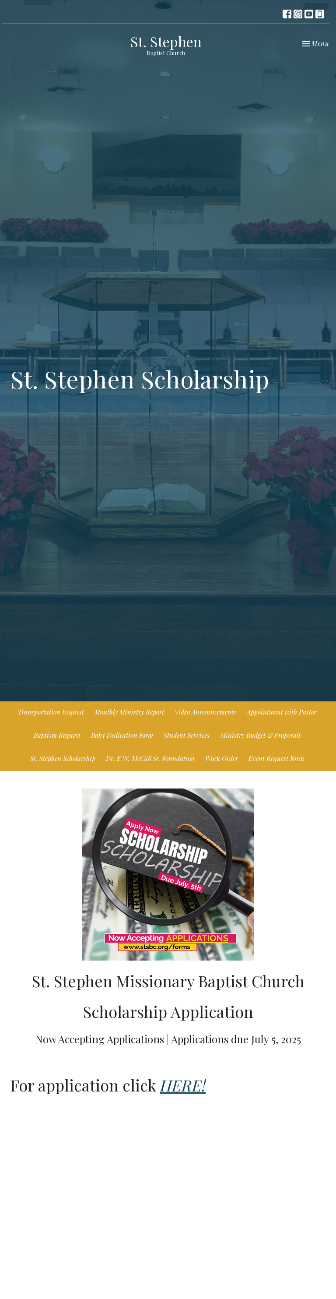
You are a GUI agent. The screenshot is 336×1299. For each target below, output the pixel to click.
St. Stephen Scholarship (62, 758)
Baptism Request (57, 735)
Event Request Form (276, 758)
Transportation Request (51, 712)
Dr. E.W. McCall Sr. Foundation (150, 758)
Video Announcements (205, 712)
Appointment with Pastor (282, 712)
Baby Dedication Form (122, 735)
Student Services (187, 735)
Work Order (221, 758)
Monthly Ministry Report (129, 712)
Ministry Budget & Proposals (260, 735)
